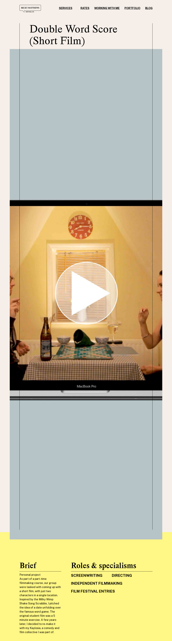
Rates (85, 8)
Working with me (107, 8)
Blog (149, 8)
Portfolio (132, 8)
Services (65, 8)
